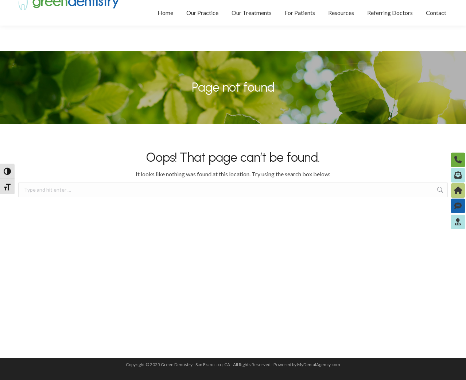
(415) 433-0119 (342, 13)
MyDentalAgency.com (318, 364)
